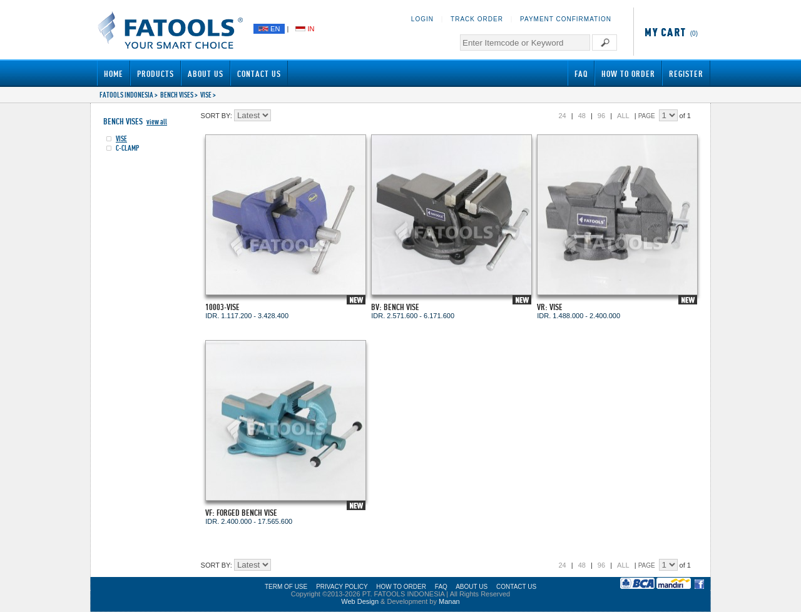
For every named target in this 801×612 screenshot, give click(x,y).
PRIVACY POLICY (341, 586)
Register (686, 73)
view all (156, 121)
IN (304, 29)
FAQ (581, 73)
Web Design (360, 601)
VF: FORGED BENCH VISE (241, 512)
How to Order (628, 73)
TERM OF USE (286, 586)
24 (562, 115)
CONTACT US (516, 586)
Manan (449, 601)
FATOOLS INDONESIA (126, 94)
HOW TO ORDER (401, 586)
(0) (669, 33)
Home (113, 73)
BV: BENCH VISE (395, 306)
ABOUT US (471, 586)
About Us (205, 73)
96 (601, 115)
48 (582, 115)
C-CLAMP (128, 148)
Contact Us (259, 73)
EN (269, 29)
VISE (206, 94)
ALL (623, 115)
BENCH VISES (176, 94)
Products (155, 73)
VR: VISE (550, 306)
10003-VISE (222, 306)
